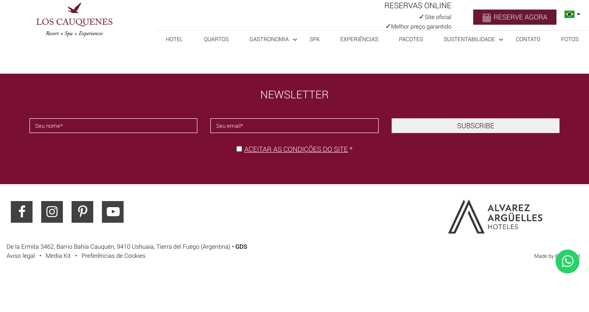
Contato (528, 39)
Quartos (216, 39)
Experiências (359, 39)
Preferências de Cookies (114, 256)
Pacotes (411, 39)
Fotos (570, 39)
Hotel (174, 39)
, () (118, 247)
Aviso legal (21, 256)
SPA (315, 39)
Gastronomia (269, 39)
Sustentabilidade (469, 39)
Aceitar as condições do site (296, 149)
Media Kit (58, 256)
